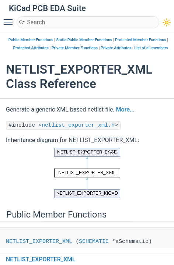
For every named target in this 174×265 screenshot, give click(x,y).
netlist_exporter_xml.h (78, 125)
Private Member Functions (75, 48)
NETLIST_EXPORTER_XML (39, 242)
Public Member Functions (30, 40)
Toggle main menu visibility (10, 18)
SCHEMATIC (94, 242)
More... (125, 109)
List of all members (151, 48)
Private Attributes (116, 48)
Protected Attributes (30, 48)
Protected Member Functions (140, 40)
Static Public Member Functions (84, 40)
